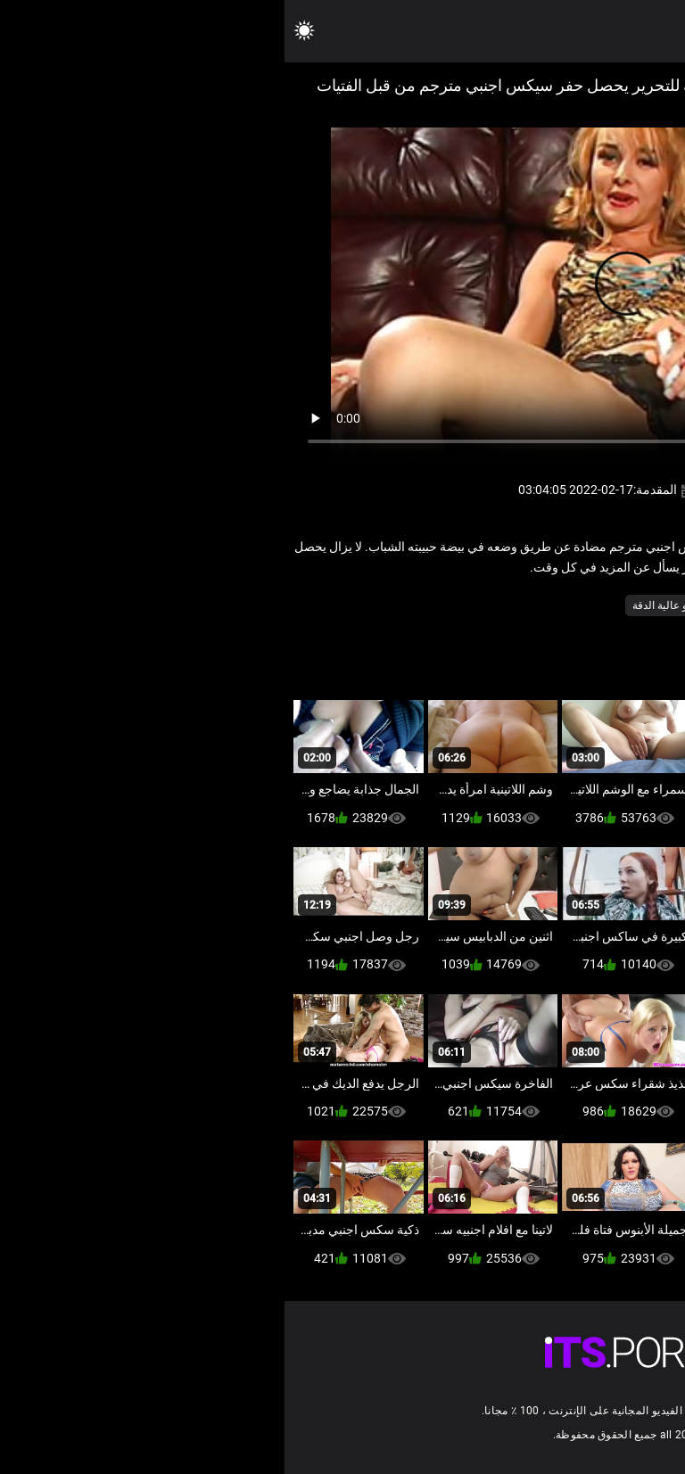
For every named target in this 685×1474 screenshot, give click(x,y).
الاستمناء (596, 605)
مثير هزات (490, 605)
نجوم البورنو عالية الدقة (399, 605)
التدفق (544, 605)
